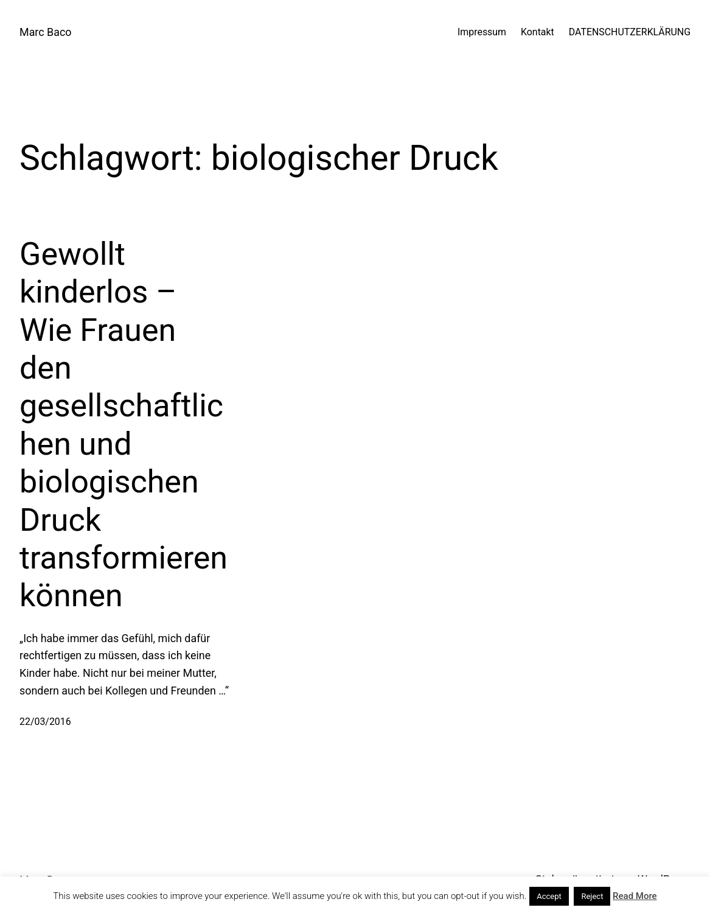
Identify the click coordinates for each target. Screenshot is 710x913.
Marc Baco (45, 32)
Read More (635, 895)
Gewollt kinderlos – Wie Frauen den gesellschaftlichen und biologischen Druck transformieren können (123, 425)
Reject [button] (592, 896)
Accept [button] (549, 896)
